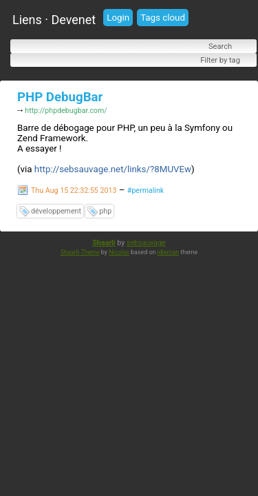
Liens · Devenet (54, 19)
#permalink (145, 191)
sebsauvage (146, 244)
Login (118, 17)
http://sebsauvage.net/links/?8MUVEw (112, 170)
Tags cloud (162, 17)
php (105, 212)
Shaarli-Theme (80, 253)
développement (56, 212)
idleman (169, 253)
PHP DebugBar (60, 97)
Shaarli (103, 244)
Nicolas (119, 253)
